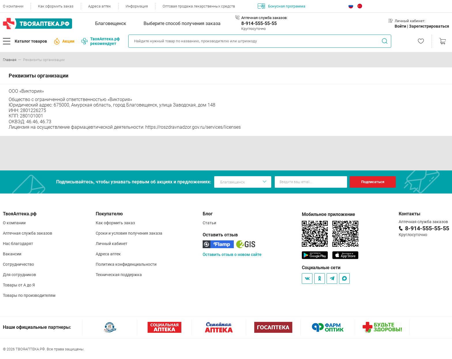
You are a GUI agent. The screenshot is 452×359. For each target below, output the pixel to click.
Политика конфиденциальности (126, 264)
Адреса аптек (99, 6)
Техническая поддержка (119, 274)
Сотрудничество (18, 264)
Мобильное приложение (328, 214)
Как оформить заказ (56, 6)
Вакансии (12, 254)
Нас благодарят (18, 243)
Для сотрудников (19, 274)
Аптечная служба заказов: (264, 18)
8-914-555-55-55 (259, 23)
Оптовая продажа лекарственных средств (199, 6)
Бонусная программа (281, 6)
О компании (13, 6)
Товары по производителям (29, 295)
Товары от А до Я (19, 285)
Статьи (209, 223)
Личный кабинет (111, 243)
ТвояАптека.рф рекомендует (100, 41)
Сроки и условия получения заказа (129, 233)
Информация (137, 6)
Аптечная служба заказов (27, 233)
